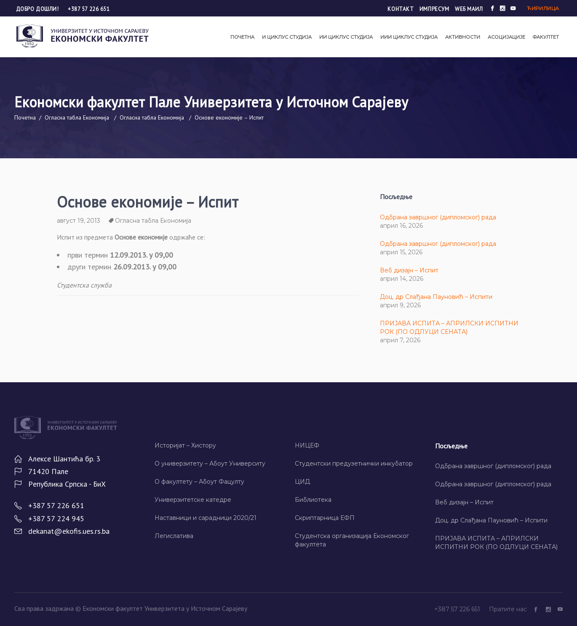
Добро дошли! (38, 9)
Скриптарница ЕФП (325, 518)
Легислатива (174, 536)
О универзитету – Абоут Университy (210, 463)
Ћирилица (543, 8)
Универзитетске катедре (193, 499)
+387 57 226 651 (89, 9)
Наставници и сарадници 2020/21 (205, 518)
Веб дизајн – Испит (409, 270)
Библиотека (313, 499)
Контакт (400, 9)
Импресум (434, 9)
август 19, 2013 (78, 220)
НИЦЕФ (307, 445)
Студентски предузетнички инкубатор (354, 463)
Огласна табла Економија (77, 117)
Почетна (25, 117)
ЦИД (302, 481)
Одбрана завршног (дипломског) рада (438, 217)
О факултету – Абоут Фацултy (199, 481)
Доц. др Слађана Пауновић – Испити (436, 297)
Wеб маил (469, 9)
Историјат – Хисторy (185, 445)
